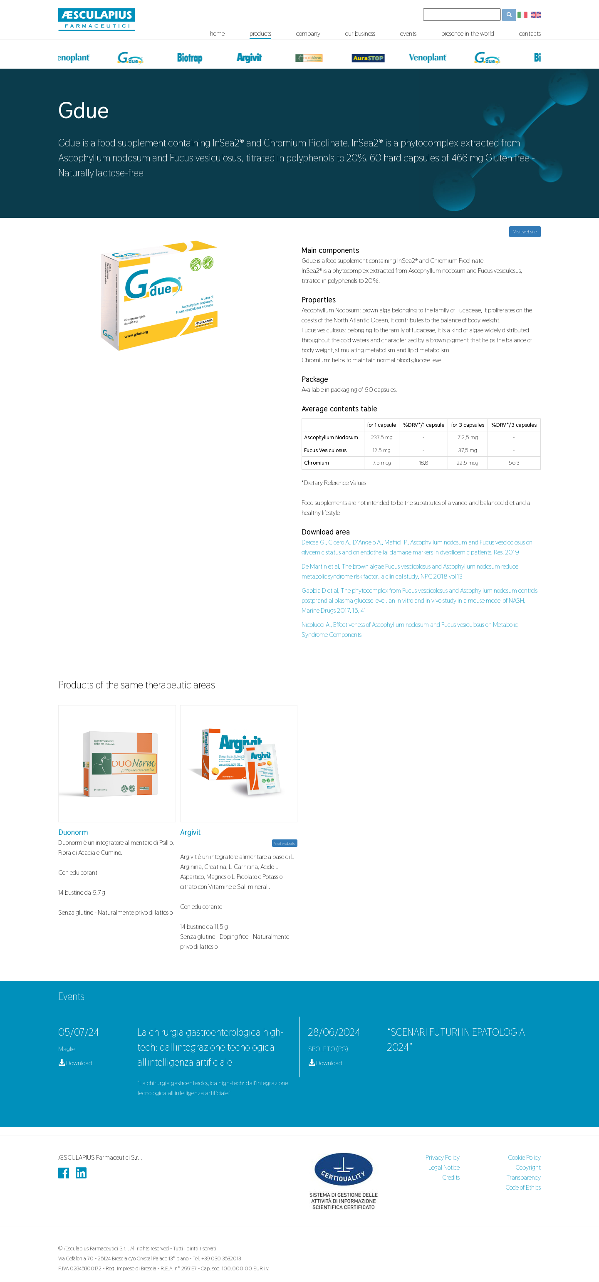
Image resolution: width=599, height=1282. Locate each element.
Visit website (525, 231)
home (217, 34)
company (308, 34)
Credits (451, 1177)
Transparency (523, 1177)
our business (360, 34)
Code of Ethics (523, 1187)
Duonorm (73, 832)
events (408, 34)
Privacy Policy (443, 1157)
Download (75, 1063)
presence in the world (467, 34)
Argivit (190, 832)
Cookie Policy (524, 1157)
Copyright (528, 1167)
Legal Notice (444, 1167)
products (260, 34)
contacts (530, 34)
